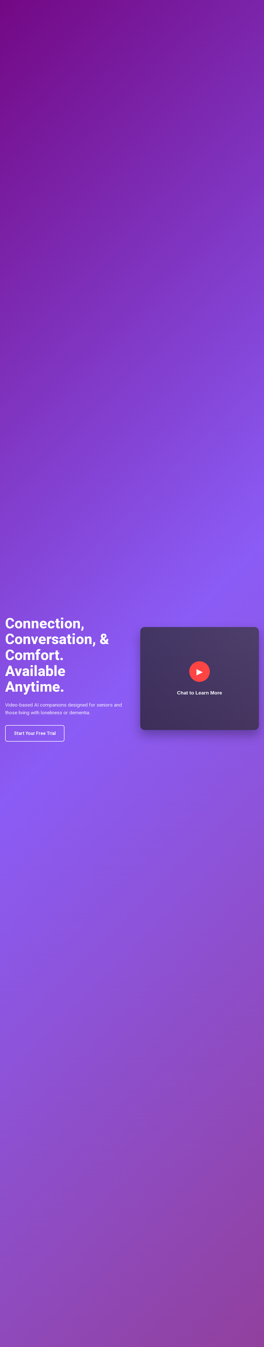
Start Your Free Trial (35, 733)
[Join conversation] (199, 678)
